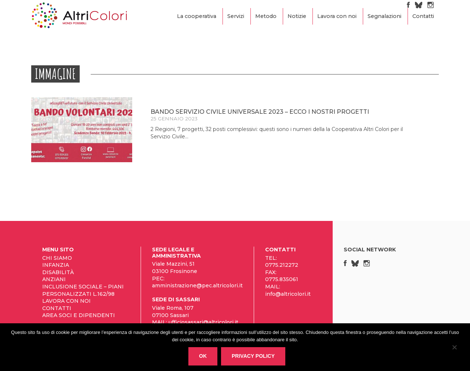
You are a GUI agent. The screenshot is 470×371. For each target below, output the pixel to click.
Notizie (297, 16)
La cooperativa (196, 16)
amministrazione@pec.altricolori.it (197, 285)
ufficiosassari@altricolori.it (203, 322)
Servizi (235, 16)
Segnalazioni (384, 16)
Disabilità (58, 272)
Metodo (265, 16)
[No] (454, 348)
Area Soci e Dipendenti (78, 315)
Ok (203, 356)
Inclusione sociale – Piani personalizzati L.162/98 (83, 290)
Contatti (423, 16)
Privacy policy (253, 356)
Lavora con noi (337, 16)
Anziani (54, 279)
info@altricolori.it (288, 294)
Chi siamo (57, 258)
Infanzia (55, 265)
